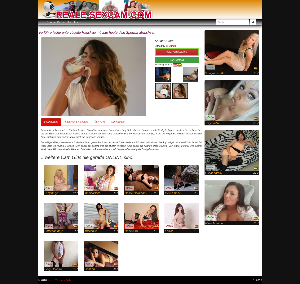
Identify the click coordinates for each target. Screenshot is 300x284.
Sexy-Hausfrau (53, 269)
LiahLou (90, 269)
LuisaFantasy (213, 172)
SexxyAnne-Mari (215, 73)
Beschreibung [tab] (51, 121)
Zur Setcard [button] (177, 59)
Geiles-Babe (173, 193)
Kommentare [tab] (118, 121)
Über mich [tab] (99, 121)
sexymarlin (212, 123)
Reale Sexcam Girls (59, 280)
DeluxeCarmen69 (136, 193)
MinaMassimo (214, 223)
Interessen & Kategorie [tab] (76, 121)
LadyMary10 (52, 193)
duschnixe (91, 230)
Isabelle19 (131, 230)
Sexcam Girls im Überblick (62, 22)
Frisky (169, 230)
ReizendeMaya (54, 230)
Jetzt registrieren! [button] (176, 51)
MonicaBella (92, 193)
